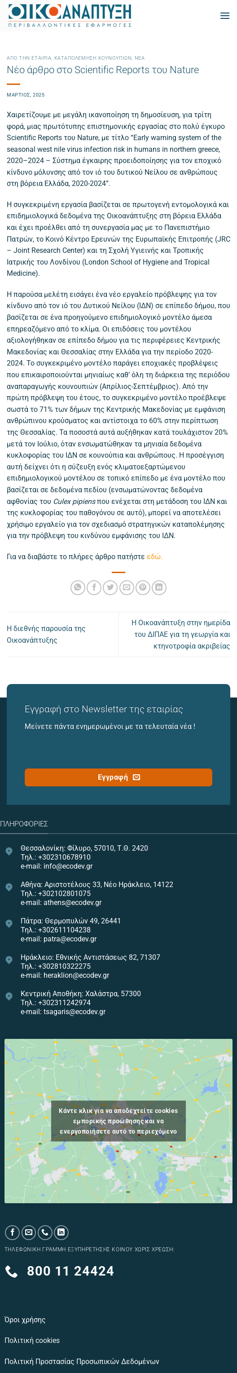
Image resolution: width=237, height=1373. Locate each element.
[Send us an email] (29, 1232)
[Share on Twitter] (110, 587)
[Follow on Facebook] (12, 1232)
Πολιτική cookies (32, 1340)
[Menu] (224, 15)
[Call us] (45, 1232)
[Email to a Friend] (126, 587)
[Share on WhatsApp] (77, 587)
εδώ (154, 556)
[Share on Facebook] (94, 587)
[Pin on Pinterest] (143, 587)
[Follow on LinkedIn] (61, 1232)
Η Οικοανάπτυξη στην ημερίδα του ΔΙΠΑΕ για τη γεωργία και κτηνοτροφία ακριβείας (181, 634)
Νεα (140, 58)
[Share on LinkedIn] (159, 587)
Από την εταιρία (29, 58)
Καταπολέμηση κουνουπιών (93, 58)
